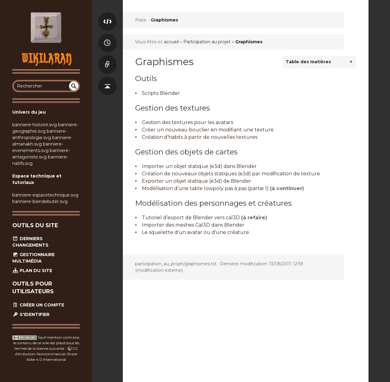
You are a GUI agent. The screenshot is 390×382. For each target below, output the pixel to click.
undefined (73, 86)
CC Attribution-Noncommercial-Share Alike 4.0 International (46, 354)
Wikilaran (46, 58)
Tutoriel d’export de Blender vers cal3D (191, 217)
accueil (171, 42)
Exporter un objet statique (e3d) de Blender (196, 181)
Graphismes (164, 20)
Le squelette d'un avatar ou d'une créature (195, 232)
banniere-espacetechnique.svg (45, 195)
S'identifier (30, 314)
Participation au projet (207, 42)
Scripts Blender (161, 93)
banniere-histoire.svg (34, 124)
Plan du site (32, 270)
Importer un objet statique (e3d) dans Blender (199, 166)
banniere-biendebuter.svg (40, 201)
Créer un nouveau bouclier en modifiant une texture (208, 130)
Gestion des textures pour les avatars (187, 122)
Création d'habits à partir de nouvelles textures (199, 137)
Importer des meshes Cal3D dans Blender (193, 225)
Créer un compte (38, 305)
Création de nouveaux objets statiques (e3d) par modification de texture (231, 174)
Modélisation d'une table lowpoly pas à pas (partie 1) (205, 188)
